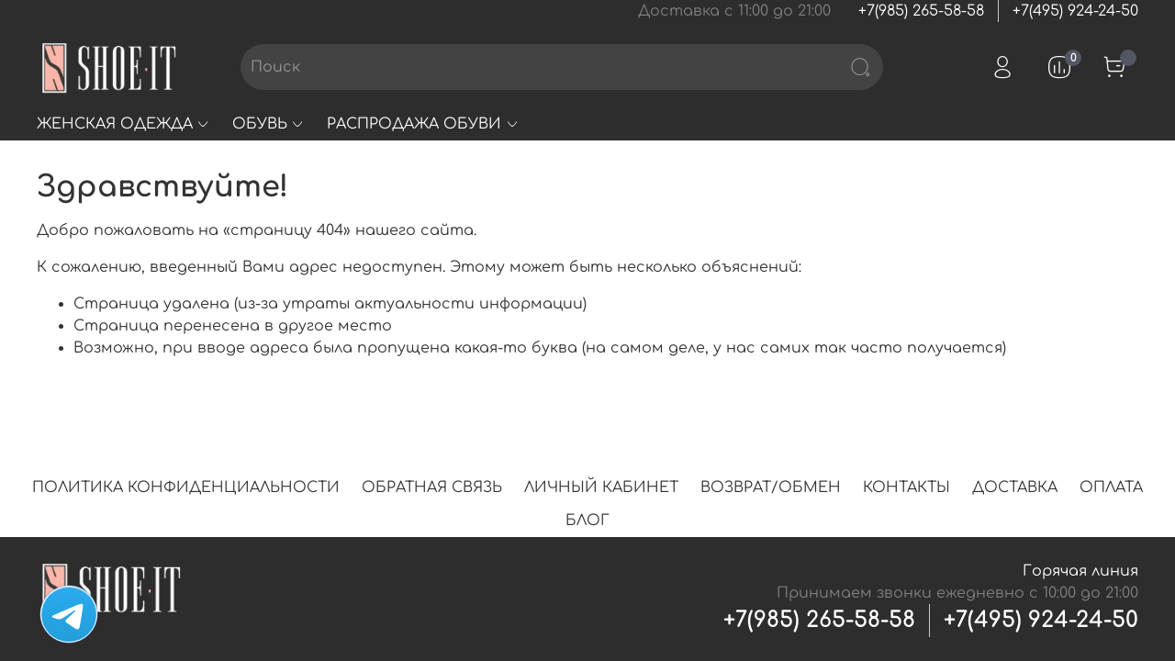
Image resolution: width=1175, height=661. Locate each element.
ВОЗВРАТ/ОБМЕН (770, 487)
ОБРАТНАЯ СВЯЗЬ (432, 487)
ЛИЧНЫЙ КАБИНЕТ (601, 487)
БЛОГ (587, 520)
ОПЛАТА (1111, 487)
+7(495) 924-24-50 (1075, 11)
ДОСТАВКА (1015, 487)
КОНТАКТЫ (906, 487)
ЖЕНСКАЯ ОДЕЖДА (123, 124)
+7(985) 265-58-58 (921, 11)
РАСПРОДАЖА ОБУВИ (423, 124)
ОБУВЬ (268, 124)
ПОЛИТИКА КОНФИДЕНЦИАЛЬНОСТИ (186, 487)
